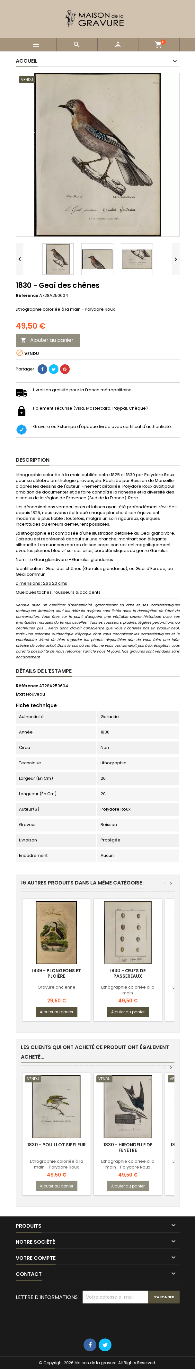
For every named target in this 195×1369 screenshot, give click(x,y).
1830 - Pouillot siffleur (56, 1145)
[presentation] (131, 1319)
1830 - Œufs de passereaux (128, 973)
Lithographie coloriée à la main (128, 990)
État (20, 694)
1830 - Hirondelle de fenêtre (127, 1147)
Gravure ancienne (56, 987)
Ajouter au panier (47, 340)
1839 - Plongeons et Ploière (56, 973)
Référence (27, 295)
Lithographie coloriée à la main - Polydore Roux (56, 1164)
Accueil (27, 61)
